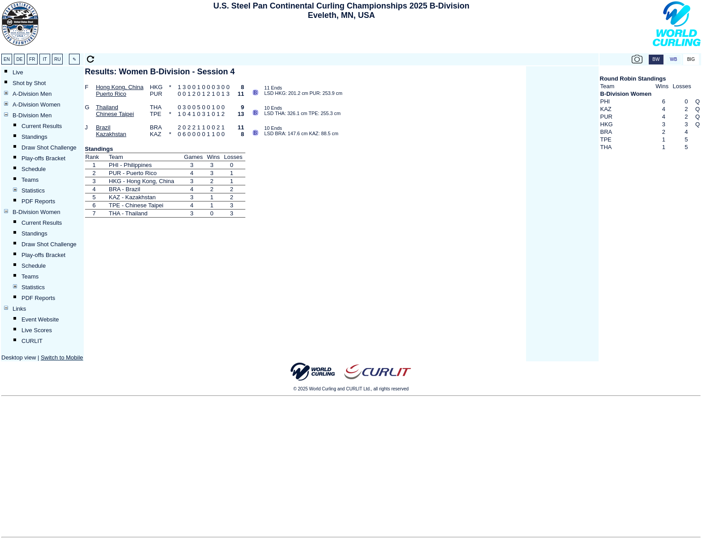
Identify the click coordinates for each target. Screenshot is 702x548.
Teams (30, 179)
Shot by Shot (29, 83)
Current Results (41, 126)
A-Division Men (32, 93)
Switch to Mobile (62, 357)
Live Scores (36, 330)
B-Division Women (36, 212)
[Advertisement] (341, 38)
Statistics (33, 190)
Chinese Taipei (115, 114)
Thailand (107, 107)
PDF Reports (38, 201)
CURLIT (32, 341)
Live (18, 72)
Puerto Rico (111, 93)
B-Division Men (32, 115)
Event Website (40, 319)
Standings (34, 136)
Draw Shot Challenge (49, 147)
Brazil (103, 127)
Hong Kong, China (119, 87)
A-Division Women (36, 104)
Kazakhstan (111, 134)
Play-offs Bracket (43, 158)
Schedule (33, 169)
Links (19, 308)
